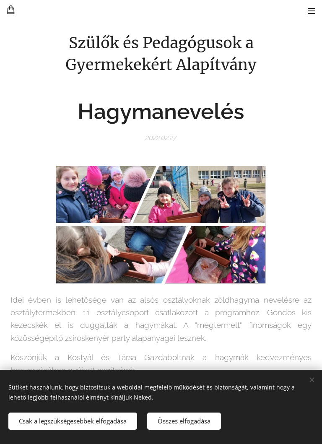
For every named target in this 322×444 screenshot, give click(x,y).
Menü (311, 10)
